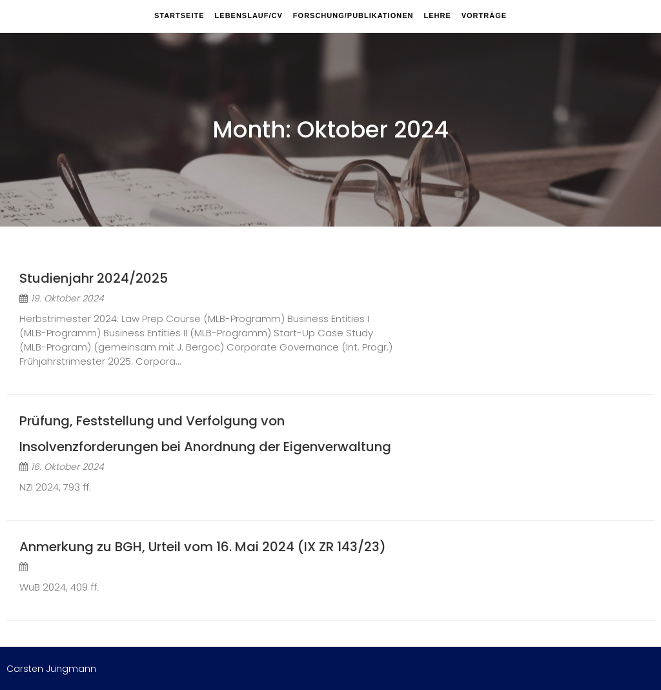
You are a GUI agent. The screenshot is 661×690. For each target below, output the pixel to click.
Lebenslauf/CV (249, 15)
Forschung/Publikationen (353, 15)
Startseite (179, 15)
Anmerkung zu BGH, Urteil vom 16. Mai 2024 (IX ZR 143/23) (202, 547)
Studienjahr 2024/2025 (93, 278)
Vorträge (484, 15)
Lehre (437, 15)
